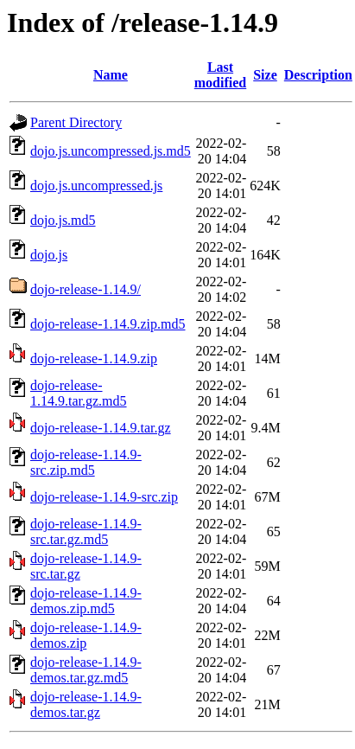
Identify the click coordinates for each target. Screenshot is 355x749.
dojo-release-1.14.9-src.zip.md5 (86, 462)
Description (318, 74)
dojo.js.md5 (63, 220)
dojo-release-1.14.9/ (85, 289)
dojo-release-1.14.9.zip (93, 358)
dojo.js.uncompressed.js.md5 (110, 151)
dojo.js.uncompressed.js (96, 185)
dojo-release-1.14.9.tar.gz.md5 (78, 393)
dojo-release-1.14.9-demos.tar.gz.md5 (86, 670)
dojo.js (48, 254)
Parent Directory (76, 122)
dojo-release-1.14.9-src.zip (104, 497)
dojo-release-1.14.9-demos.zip (86, 635)
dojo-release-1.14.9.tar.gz (100, 427)
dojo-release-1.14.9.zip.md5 (108, 324)
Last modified (220, 75)
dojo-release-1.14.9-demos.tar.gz (86, 704)
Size (265, 74)
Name (110, 74)
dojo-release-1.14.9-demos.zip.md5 (86, 601)
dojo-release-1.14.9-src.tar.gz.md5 (86, 531)
